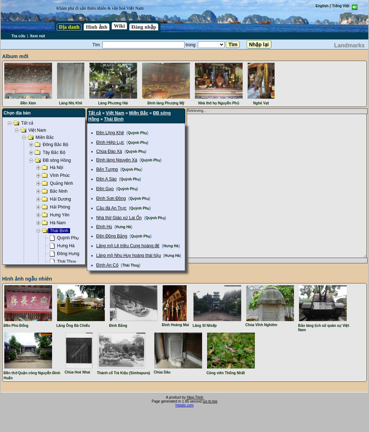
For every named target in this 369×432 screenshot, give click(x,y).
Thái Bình (114, 119)
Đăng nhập (144, 27)
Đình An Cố (107, 265)
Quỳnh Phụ (137, 133)
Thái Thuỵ (130, 265)
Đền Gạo (105, 188)
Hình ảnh (96, 27)
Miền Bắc (138, 113)
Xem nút (37, 36)
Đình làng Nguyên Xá (116, 160)
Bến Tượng (107, 169)
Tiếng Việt (340, 6)
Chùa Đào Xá (109, 151)
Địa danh (69, 27)
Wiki (119, 26)
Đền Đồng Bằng (111, 236)
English (322, 6)
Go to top (209, 401)
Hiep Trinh (195, 397)
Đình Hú (104, 226)
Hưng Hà (123, 227)
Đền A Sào (106, 179)
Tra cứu (18, 36)
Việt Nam (115, 113)
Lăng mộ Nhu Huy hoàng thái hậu (128, 255)
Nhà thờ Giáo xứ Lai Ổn (119, 217)
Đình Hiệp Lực (110, 142)
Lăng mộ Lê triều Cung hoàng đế (127, 245)
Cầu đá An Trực (111, 208)
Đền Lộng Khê (110, 132)
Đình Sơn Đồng (111, 198)
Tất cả (94, 113)
